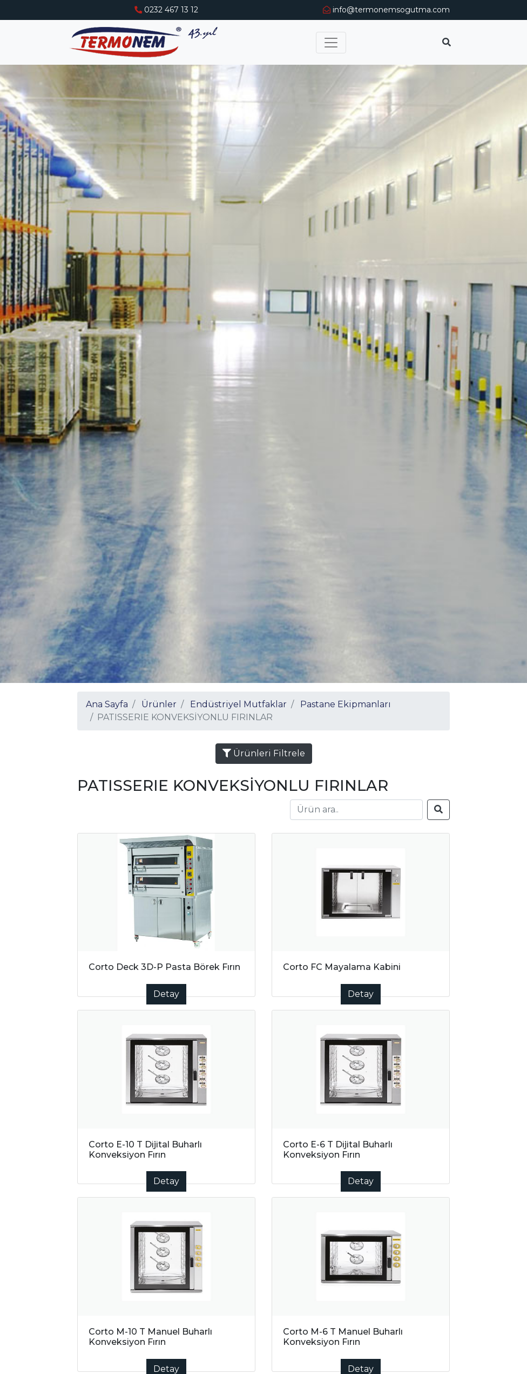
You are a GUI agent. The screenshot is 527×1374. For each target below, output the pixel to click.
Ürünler (159, 704)
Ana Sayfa (107, 704)
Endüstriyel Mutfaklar (238, 704)
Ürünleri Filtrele (263, 753)
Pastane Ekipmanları (345, 704)
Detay (166, 994)
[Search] (356, 809)
